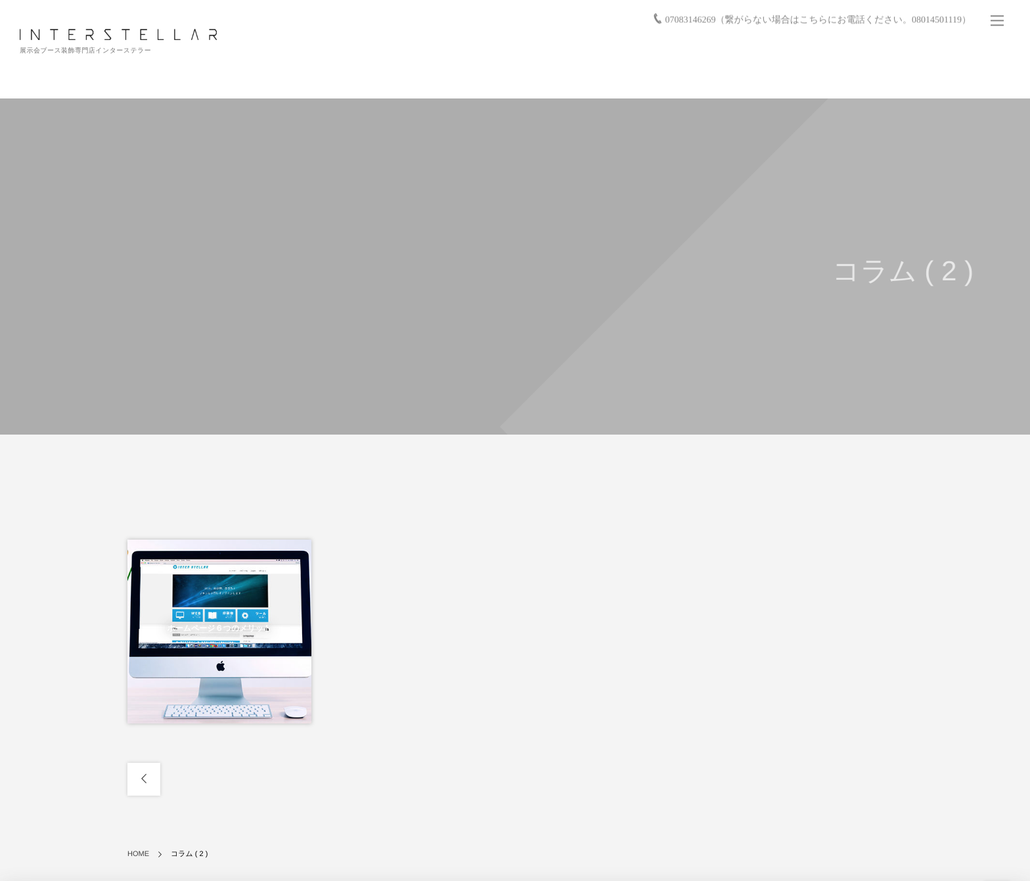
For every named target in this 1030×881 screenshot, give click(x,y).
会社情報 (916, 79)
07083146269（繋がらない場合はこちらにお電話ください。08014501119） (818, 17)
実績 (642, 79)
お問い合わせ (977, 79)
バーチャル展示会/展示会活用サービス (813, 79)
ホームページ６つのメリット (219, 628)
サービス (592, 79)
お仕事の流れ (701, 79)
